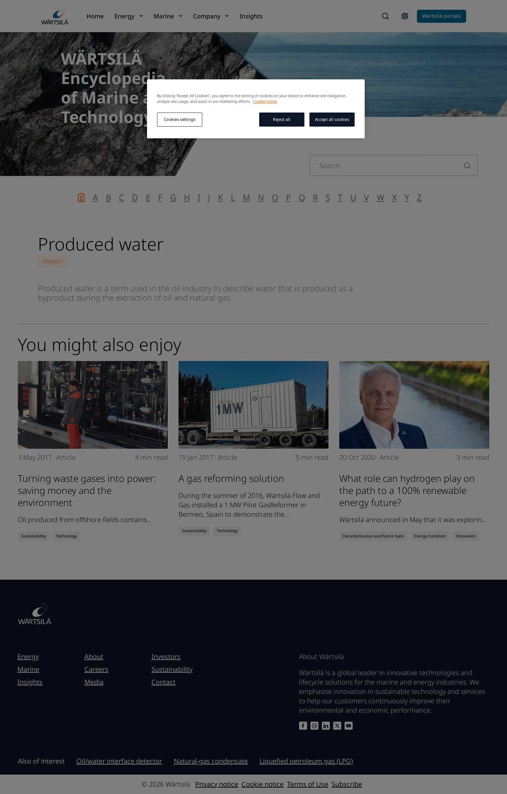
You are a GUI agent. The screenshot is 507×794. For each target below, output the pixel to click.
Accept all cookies (332, 119)
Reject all (281, 119)
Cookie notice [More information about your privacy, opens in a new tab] (265, 101)
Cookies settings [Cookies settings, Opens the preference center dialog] (179, 119)
